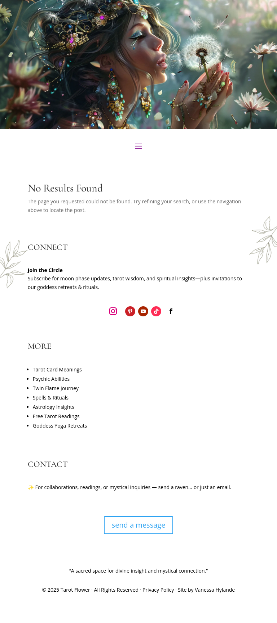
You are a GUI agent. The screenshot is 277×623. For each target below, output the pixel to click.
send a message (139, 525)
